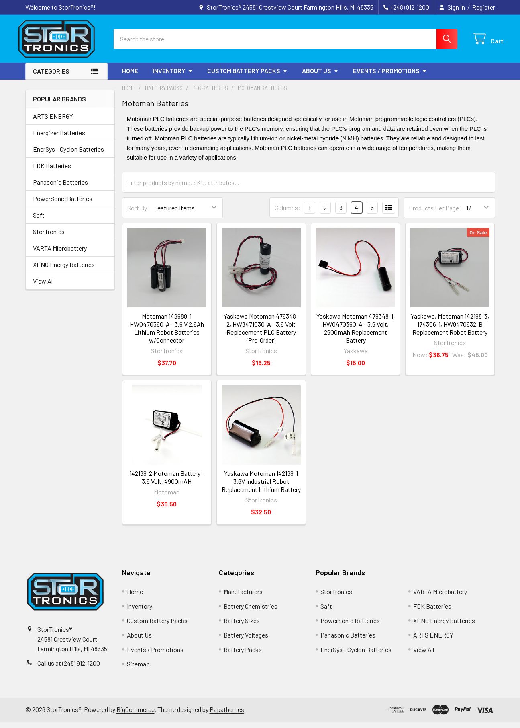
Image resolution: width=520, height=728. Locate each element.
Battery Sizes (242, 627)
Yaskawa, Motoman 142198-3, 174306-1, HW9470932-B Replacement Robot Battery (450, 330)
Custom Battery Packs (247, 77)
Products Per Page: (435, 214)
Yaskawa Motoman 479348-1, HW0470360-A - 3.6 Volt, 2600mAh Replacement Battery (355, 334)
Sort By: (138, 214)
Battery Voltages (246, 641)
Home (130, 77)
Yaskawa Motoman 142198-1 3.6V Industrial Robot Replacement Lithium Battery (261, 488)
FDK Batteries (52, 172)
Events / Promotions (390, 77)
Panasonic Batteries (60, 188)
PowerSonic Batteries (62, 205)
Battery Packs (243, 656)
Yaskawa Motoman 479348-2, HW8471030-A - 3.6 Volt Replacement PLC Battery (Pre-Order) (261, 334)
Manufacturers (243, 598)
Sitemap (138, 670)
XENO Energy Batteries (64, 271)
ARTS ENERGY (53, 122)
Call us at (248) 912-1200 (68, 669)
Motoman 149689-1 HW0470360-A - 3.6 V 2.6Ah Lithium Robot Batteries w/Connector (167, 334)
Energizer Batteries (59, 139)
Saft (39, 221)
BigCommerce (135, 716)
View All (43, 287)
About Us (320, 77)
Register (483, 7)
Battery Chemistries (250, 612)
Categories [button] (51, 77)
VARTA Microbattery (60, 254)
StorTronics (49, 238)
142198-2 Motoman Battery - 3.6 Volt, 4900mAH (166, 484)
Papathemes (227, 716)
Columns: (287, 214)
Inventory (173, 77)
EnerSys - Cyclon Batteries (68, 155)
